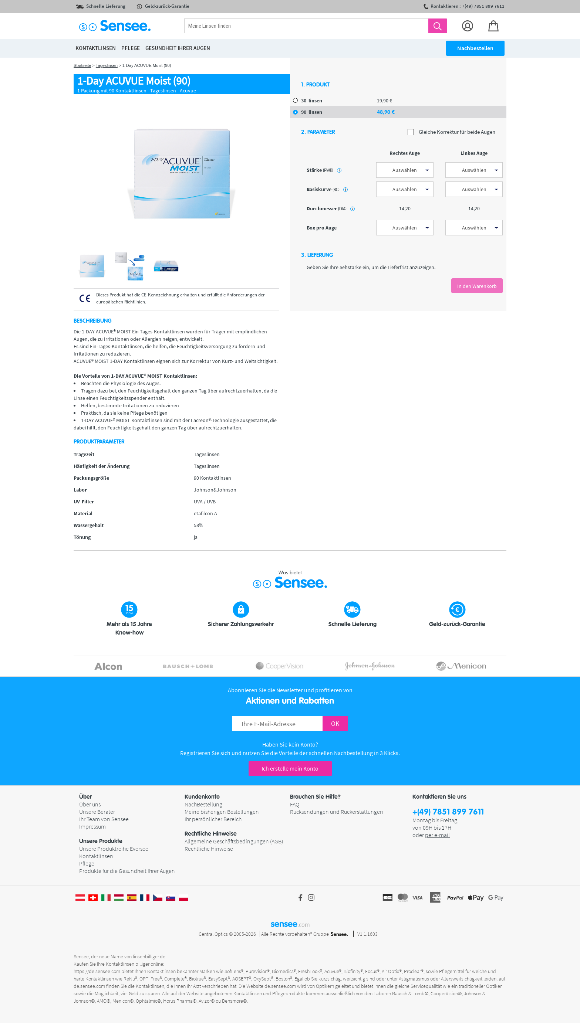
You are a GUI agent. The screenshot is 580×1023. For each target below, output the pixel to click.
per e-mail (437, 835)
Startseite (82, 65)
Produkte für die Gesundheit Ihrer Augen (127, 870)
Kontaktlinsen (96, 856)
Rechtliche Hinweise (209, 848)
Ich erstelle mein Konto (290, 768)
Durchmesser (331, 208)
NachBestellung (203, 804)
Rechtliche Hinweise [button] (211, 833)
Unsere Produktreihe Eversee (113, 848)
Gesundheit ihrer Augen (177, 47)
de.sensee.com (89, 986)
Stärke (324, 170)
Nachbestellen (475, 48)
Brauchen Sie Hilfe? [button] (315, 797)
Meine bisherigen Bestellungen (222, 811)
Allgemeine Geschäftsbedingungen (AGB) (234, 841)
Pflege (86, 863)
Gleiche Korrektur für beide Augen (451, 132)
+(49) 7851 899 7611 (448, 812)
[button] (132, 797)
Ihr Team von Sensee (104, 819)
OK (335, 723)
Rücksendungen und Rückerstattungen (336, 811)
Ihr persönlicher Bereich (213, 819)
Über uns (90, 804)
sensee (290, 923)
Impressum (92, 826)
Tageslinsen (107, 65)
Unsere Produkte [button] (100, 841)
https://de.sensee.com (97, 971)
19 (384, 100)
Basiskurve (327, 189)
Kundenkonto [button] (202, 797)
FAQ (294, 804)
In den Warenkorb (477, 286)
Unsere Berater (97, 811)
